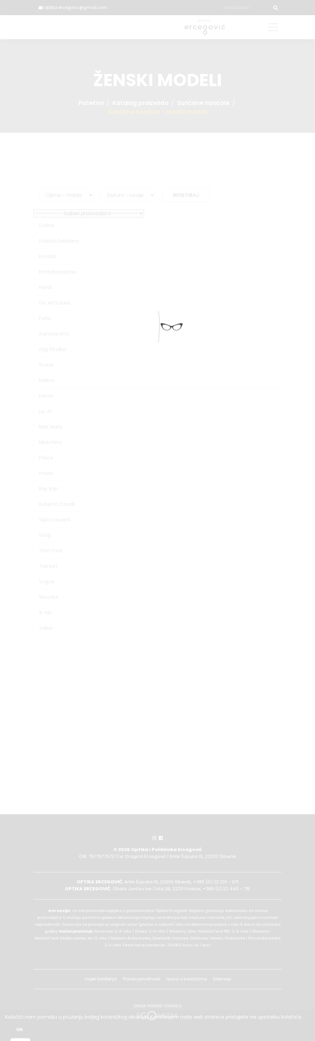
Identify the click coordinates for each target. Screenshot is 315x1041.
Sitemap (222, 979)
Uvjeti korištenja (101, 979)
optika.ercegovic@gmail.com (75, 7)
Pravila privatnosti (141, 979)
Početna (91, 103)
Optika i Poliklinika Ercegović (166, 849)
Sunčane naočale (203, 103)
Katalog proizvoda (140, 103)
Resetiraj (186, 195)
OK (19, 1029)
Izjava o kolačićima (186, 979)
